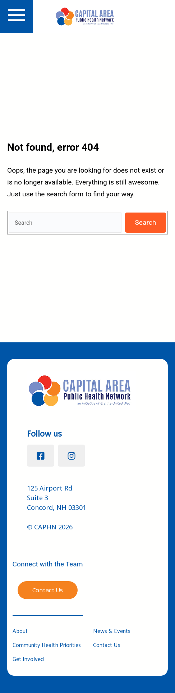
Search (145, 222)
